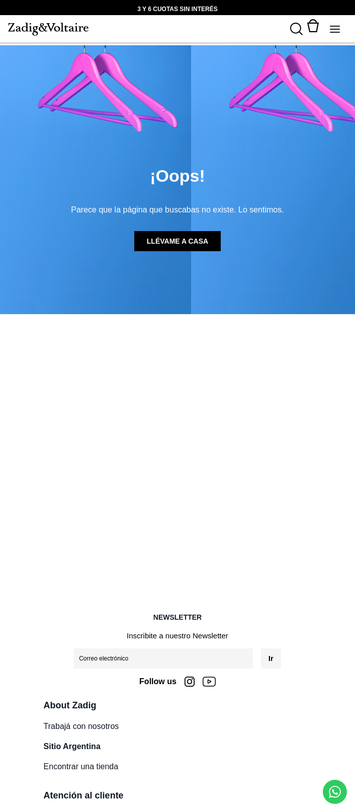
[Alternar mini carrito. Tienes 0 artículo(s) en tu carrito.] (313, 29)
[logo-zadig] (48, 29)
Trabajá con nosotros (81, 726)
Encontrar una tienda (81, 766)
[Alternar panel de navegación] (335, 29)
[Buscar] (296, 29)
